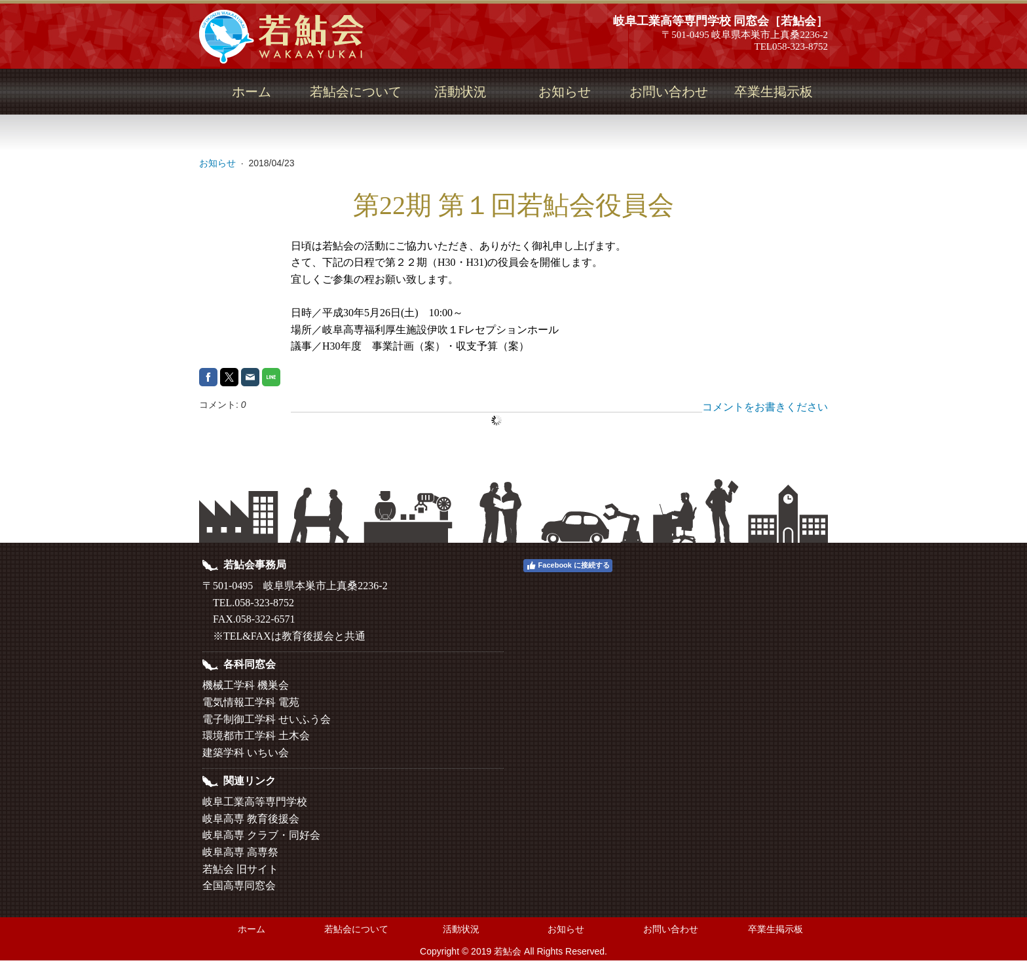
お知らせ (564, 91)
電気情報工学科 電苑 (250, 702)
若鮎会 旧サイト (240, 869)
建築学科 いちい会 (245, 752)
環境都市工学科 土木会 (256, 735)
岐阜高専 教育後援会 (250, 818)
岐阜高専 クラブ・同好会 (261, 835)
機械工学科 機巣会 (245, 685)
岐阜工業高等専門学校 (254, 801)
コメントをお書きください (765, 406)
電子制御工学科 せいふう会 (266, 719)
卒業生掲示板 (773, 91)
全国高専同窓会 (239, 885)
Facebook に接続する (568, 565)
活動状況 (460, 91)
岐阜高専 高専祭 (240, 852)
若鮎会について (355, 91)
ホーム (251, 91)
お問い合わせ (668, 91)
